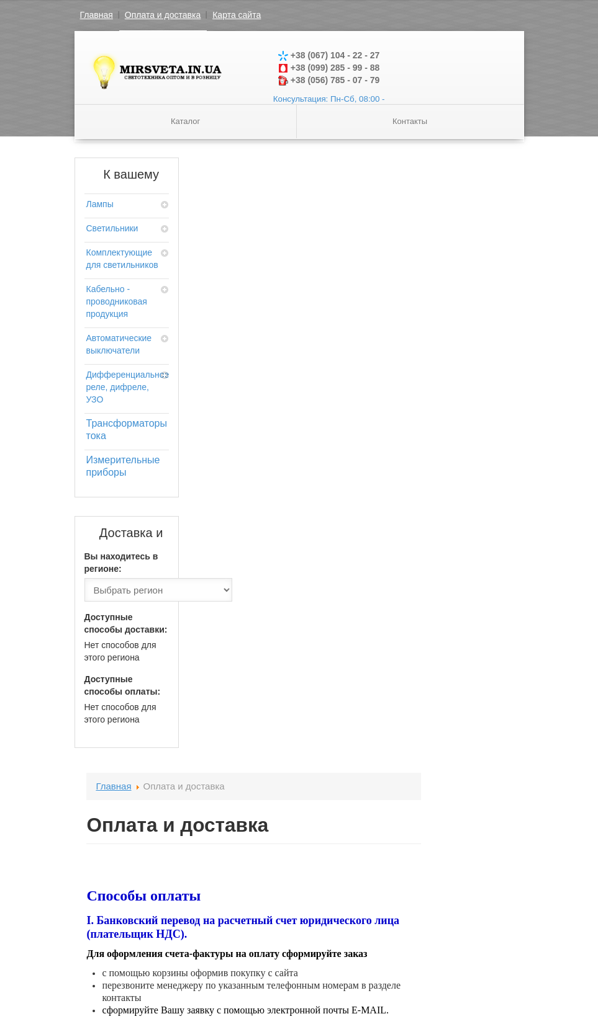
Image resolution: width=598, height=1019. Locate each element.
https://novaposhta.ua (310, 670)
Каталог (185, 121)
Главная (96, 15)
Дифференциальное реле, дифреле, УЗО (127, 387)
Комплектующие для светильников (122, 258)
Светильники (112, 228)
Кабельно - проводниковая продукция (116, 301)
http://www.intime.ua (310, 683)
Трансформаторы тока (126, 429)
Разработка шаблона (459, 972)
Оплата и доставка (163, 15)
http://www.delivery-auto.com (329, 695)
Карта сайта (236, 15)
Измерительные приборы (123, 466)
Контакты (409, 121)
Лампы (100, 204)
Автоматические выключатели (119, 344)
